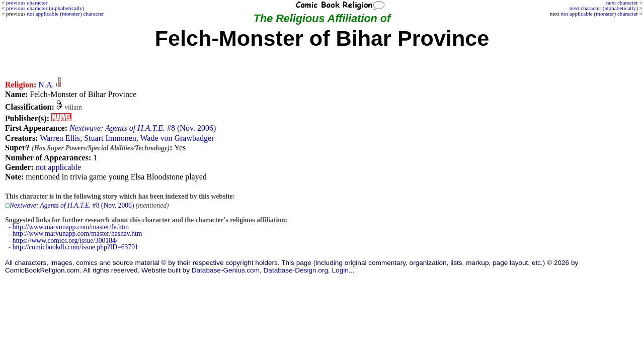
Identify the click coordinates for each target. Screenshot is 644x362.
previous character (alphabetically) (45, 8)
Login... (343, 270)
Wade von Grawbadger (177, 138)
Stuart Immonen (110, 138)
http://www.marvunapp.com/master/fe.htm (71, 227)
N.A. (46, 84)
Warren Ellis (60, 138)
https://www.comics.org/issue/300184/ (65, 240)
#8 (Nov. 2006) (142, 128)
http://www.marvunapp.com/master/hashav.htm (77, 233)
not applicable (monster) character (599, 14)
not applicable (58, 167)
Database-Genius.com (226, 270)
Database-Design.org (296, 270)
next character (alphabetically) (604, 8)
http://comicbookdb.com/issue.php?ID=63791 (75, 247)
